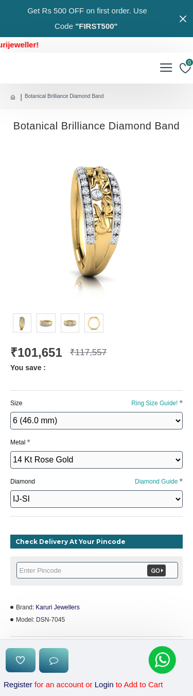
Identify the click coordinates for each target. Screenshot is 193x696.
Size (94, 403)
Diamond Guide (156, 481)
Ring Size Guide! (154, 403)
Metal (17, 442)
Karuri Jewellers (57, 607)
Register (18, 684)
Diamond (94, 481)
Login (104, 684)
